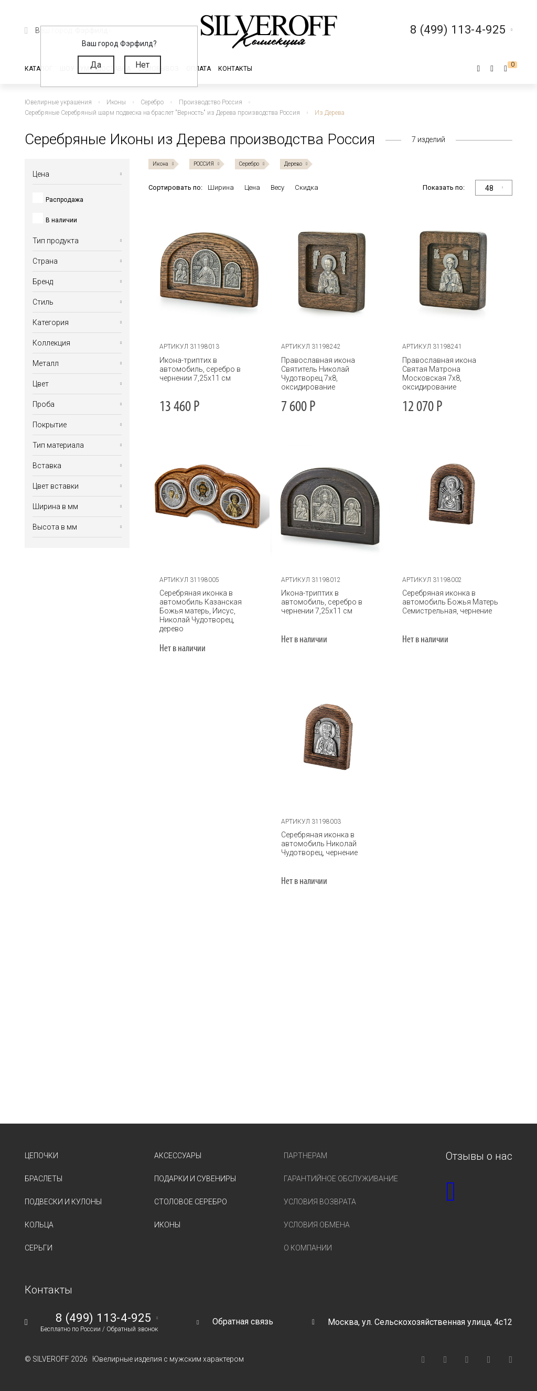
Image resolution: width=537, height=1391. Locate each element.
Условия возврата (320, 1202)
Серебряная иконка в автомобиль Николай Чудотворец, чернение (319, 844)
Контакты (235, 68)
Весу (277, 187)
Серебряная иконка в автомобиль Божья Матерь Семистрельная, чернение (450, 602)
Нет (142, 65)
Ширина (221, 187)
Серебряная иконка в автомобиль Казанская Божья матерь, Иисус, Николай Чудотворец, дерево (200, 611)
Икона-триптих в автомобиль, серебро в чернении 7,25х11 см (200, 369)
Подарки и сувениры (195, 1178)
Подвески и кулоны (63, 1202)
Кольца (39, 1225)
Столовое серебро (190, 1202)
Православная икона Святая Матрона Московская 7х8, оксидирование (439, 373)
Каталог (38, 68)
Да (95, 65)
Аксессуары (177, 1155)
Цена (252, 187)
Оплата (198, 68)
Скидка (306, 187)
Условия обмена (317, 1225)
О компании (308, 1248)
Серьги (38, 1248)
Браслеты (43, 1178)
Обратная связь (242, 1322)
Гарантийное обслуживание (341, 1178)
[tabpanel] (209, 269)
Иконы (167, 1225)
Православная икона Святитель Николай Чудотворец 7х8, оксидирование (318, 373)
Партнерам (305, 1155)
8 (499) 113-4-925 (103, 1318)
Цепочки (41, 1155)
